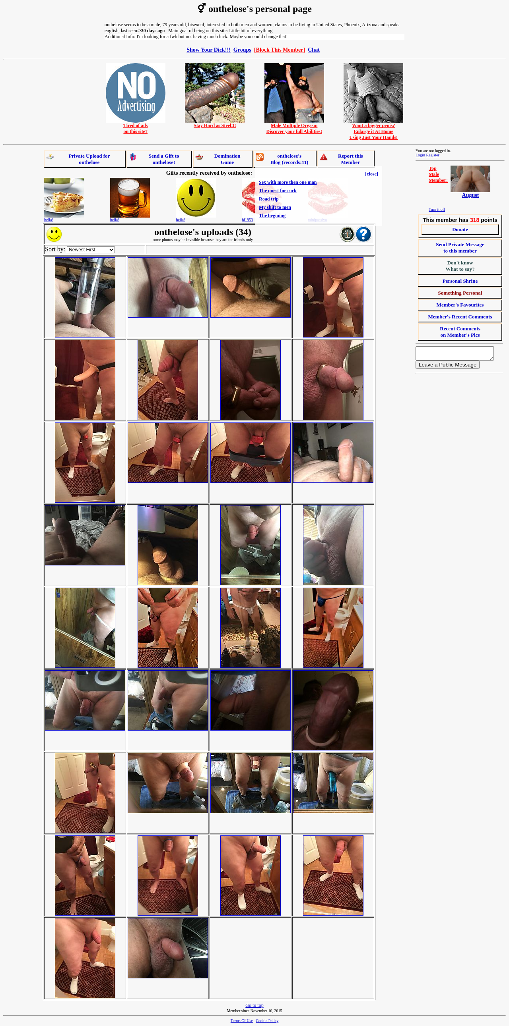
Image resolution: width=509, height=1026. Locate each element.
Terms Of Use (242, 1020)
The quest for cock (278, 190)
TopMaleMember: (438, 174)
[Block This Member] (279, 49)
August (470, 195)
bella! (48, 220)
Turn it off (437, 209)
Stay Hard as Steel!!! (215, 123)
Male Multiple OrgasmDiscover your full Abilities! (294, 126)
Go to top (254, 1005)
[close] (371, 174)
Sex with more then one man (288, 182)
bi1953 (247, 220)
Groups (242, 49)
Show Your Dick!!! (209, 49)
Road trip (269, 199)
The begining (272, 215)
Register (432, 155)
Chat (314, 49)
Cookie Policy (267, 1020)
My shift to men (275, 207)
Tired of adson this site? (135, 126)
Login (420, 155)
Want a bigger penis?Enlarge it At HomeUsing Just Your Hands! (373, 129)
